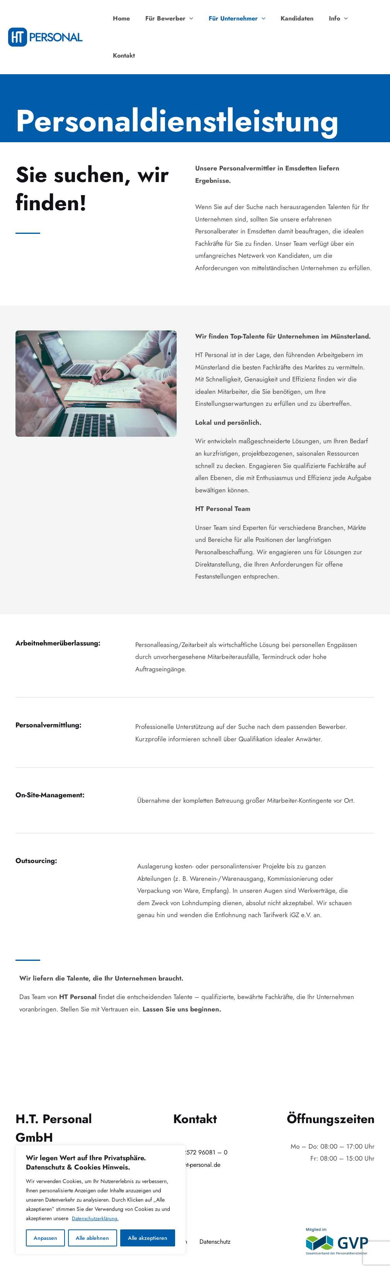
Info (332, 18)
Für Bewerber (172, 18)
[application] (192, 18)
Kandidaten (294, 18)
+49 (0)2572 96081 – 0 (195, 1115)
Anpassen (45, 1238)
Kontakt (365, 18)
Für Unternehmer (237, 18)
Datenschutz (216, 1204)
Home (127, 18)
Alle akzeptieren (147, 1238)
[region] (100, 1200)
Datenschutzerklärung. (97, 1218)
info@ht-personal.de (195, 1127)
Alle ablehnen (92, 1238)
